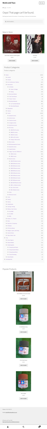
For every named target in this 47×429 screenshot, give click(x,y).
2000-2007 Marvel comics (16, 182)
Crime (8, 197)
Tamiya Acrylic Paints (13, 247)
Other (10, 192)
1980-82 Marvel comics (15, 163)
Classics (9, 110)
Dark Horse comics (13, 125)
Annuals (9, 79)
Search (23, 427)
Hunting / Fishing (11, 206)
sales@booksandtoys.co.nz (11, 412)
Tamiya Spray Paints (13, 252)
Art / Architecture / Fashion (13, 82)
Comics (9, 113)
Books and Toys (9, 3)
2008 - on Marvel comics (16, 185)
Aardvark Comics (12, 115)
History (9, 201)
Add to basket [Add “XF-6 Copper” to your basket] (23, 398)
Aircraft (9, 77)
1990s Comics (13, 154)
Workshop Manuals (13, 101)
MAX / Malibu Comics (15, 189)
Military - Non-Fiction (12, 209)
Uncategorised (9, 259)
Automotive (10, 84)
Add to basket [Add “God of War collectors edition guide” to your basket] (12, 60)
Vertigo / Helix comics (15, 139)
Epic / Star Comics (14, 187)
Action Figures (10, 240)
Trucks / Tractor (12, 98)
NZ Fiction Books (11, 228)
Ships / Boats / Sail (11, 235)
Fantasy (9, 199)
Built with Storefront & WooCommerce (11, 421)
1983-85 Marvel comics (15, 166)
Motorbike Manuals (15, 106)
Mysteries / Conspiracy (12, 223)
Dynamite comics (12, 146)
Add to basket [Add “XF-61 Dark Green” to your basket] (23, 365)
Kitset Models (10, 257)
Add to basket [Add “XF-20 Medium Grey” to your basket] (23, 332)
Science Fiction (10, 233)
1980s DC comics (14, 132)
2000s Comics (13, 156)
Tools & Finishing (12, 254)
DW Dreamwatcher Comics (14, 144)
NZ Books (9, 225)
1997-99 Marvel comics (15, 180)
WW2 (10, 216)
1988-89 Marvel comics (15, 170)
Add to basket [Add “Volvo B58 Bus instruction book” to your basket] (23, 298)
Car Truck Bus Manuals (15, 103)
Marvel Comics (12, 158)
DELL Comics (11, 142)
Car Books (11, 86)
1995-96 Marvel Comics (15, 178)
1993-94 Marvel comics (15, 175)
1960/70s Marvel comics (16, 161)
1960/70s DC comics (15, 130)
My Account (8, 427)
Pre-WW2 (11, 213)
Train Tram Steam (13, 96)
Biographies (10, 108)
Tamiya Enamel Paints (14, 249)
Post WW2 (11, 211)
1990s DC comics (14, 134)
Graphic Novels (12, 149)
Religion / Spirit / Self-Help (13, 230)
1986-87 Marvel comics (15, 168)
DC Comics (11, 127)
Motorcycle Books (13, 94)
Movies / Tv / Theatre (11, 218)
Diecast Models (10, 242)
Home (5, 7)
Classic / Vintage (14, 89)
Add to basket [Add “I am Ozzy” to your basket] (35, 60)
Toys (7, 237)
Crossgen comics (12, 122)
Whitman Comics (12, 194)
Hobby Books (10, 204)
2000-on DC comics (15, 137)
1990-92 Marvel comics (15, 173)
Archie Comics (12, 118)
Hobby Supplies (10, 245)
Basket (36, 426)
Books (7, 75)
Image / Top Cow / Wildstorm (15, 151)
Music (8, 221)
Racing (12, 91)
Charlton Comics (12, 120)
